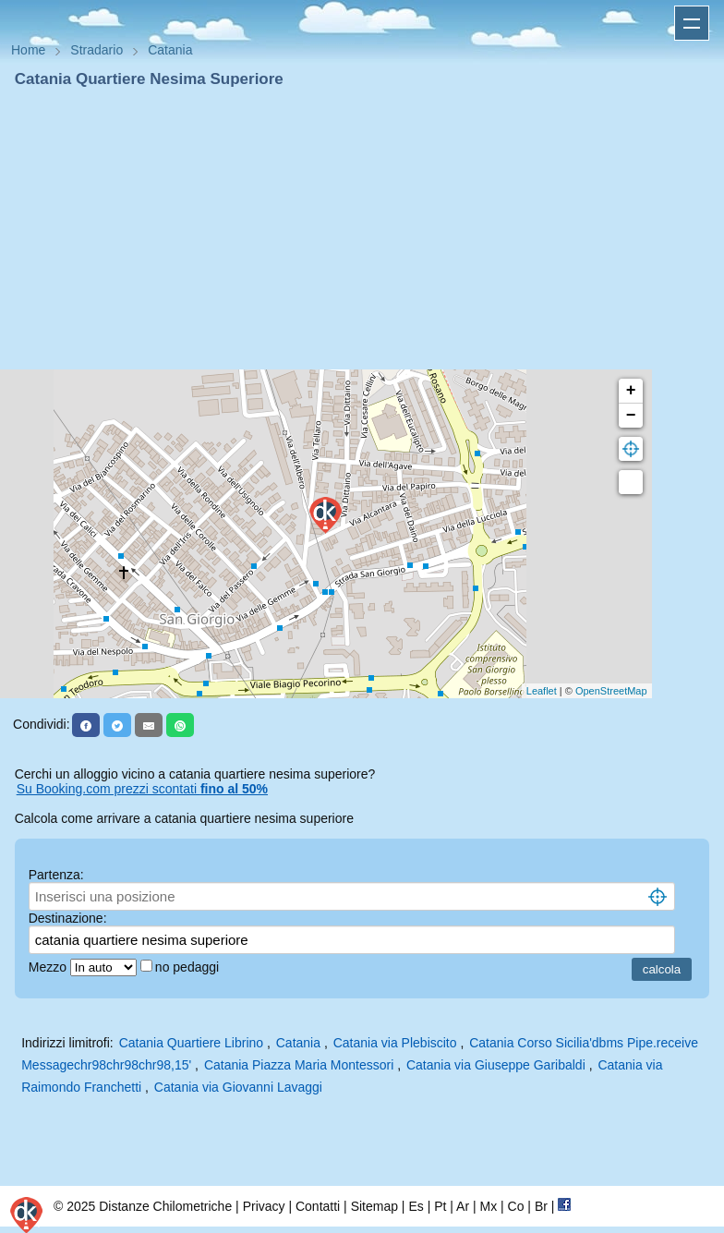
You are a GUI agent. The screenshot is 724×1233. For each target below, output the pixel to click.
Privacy (264, 1206)
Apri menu (691, 23)
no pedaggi (189, 967)
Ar (462, 1206)
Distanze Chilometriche (165, 1206)
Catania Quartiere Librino (191, 1042)
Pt (440, 1206)
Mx (488, 1206)
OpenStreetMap (611, 690)
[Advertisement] (362, 229)
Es (415, 1206)
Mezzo (49, 967)
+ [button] (631, 391)
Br (541, 1206)
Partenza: (56, 874)
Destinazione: (68, 918)
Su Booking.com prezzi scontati (142, 788)
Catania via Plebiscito (395, 1042)
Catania (298, 1042)
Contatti (318, 1206)
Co (516, 1206)
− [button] (631, 416)
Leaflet (541, 690)
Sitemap (374, 1206)
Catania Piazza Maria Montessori (298, 1065)
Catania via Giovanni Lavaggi (238, 1087)
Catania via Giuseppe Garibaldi (495, 1065)
